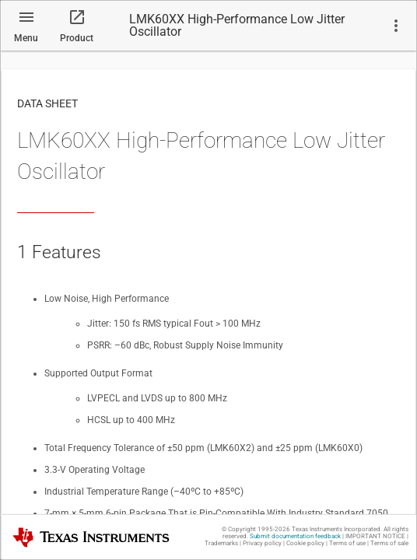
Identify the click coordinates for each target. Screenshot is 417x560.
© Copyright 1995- (256, 529)
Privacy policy (262, 543)
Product (76, 38)
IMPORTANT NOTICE (375, 536)
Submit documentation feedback (295, 536)
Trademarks (221, 543)
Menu (26, 38)
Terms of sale (389, 543)
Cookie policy (305, 543)
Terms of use (347, 543)
